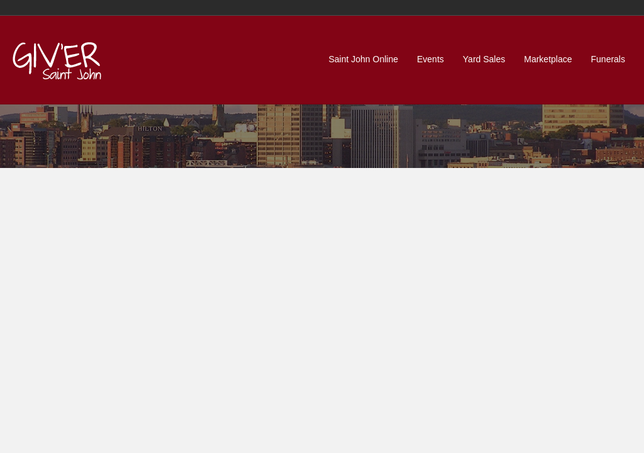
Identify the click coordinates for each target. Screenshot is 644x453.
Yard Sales (484, 59)
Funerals (608, 59)
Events (430, 59)
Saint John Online (363, 59)
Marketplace (548, 59)
